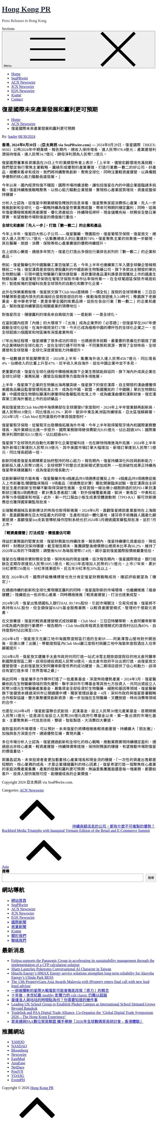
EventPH (18, 1080)
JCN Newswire (22, 87)
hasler (12, 136)
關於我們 (18, 936)
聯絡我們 (18, 940)
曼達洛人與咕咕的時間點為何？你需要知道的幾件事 (54, 1000)
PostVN (17, 1071)
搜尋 (5, 871)
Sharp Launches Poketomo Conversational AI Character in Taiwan (61, 969)
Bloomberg (19, 1050)
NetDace (17, 1067)
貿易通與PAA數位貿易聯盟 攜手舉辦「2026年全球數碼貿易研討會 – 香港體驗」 (77, 1021)
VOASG (17, 1076)
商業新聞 (18, 927)
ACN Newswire (23, 82)
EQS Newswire (23, 91)
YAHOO (17, 1042)
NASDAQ (19, 1046)
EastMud (18, 1059)
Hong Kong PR (26, 9)
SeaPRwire (19, 78)
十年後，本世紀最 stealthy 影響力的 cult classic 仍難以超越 (59, 995)
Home (15, 74)
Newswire (19, 1055)
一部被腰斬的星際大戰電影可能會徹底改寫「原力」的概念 (60, 991)
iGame (16, 95)
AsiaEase (18, 1063)
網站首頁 (18, 901)
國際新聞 (18, 922)
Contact (17, 99)
